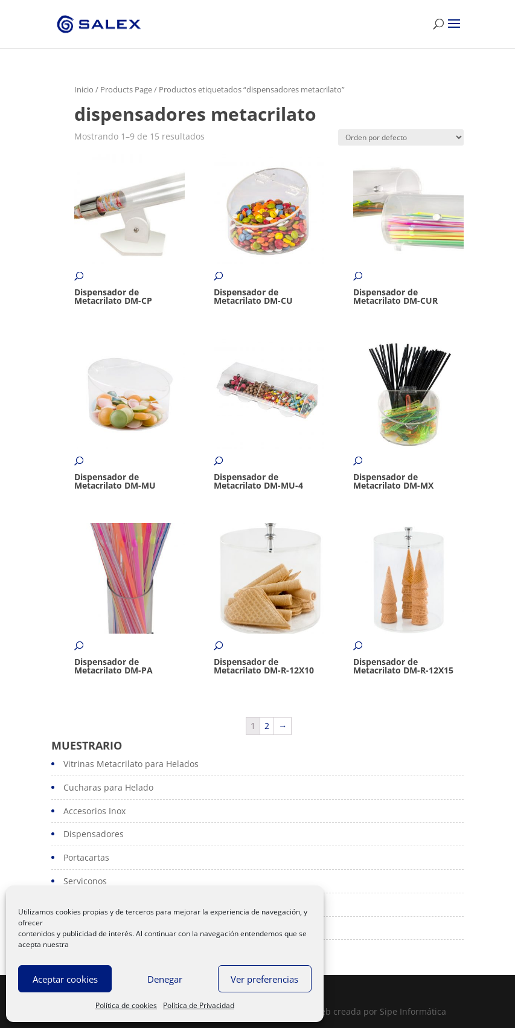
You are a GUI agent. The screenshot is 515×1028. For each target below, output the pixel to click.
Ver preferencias (264, 979)
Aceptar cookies (65, 979)
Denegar (164, 979)
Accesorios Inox (94, 811)
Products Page (126, 89)
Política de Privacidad (198, 1005)
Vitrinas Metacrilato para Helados (131, 763)
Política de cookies (126, 1005)
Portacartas (86, 857)
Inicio (84, 89)
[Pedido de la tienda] (401, 137)
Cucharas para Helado (108, 787)
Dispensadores (93, 834)
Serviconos (85, 881)
